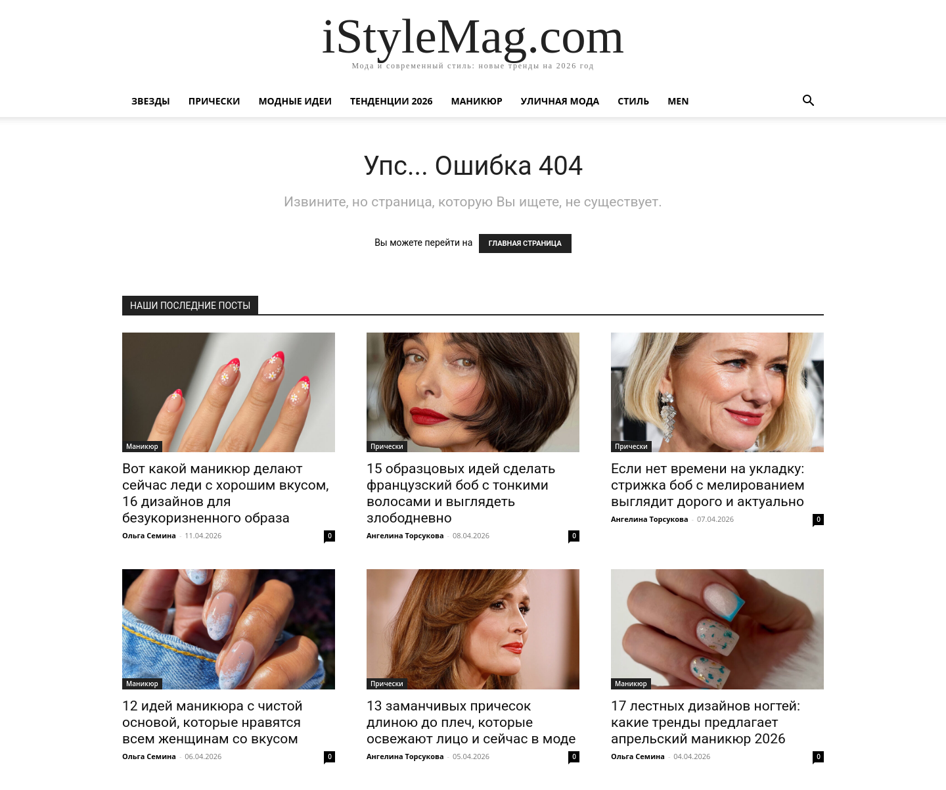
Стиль (633, 101)
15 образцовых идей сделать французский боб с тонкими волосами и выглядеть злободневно (461, 493)
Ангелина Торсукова (405, 535)
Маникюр (477, 101)
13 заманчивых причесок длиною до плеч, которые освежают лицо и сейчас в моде (471, 722)
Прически (214, 101)
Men (677, 101)
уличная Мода (560, 101)
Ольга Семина (149, 535)
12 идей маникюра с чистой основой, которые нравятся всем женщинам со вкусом (212, 722)
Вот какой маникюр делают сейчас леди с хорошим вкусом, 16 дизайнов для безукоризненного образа (225, 493)
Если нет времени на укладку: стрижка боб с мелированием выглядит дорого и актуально (708, 485)
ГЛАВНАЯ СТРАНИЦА (525, 243)
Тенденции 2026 (391, 101)
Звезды (150, 101)
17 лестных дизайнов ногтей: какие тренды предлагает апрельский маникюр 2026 (705, 722)
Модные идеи (295, 101)
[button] (808, 102)
